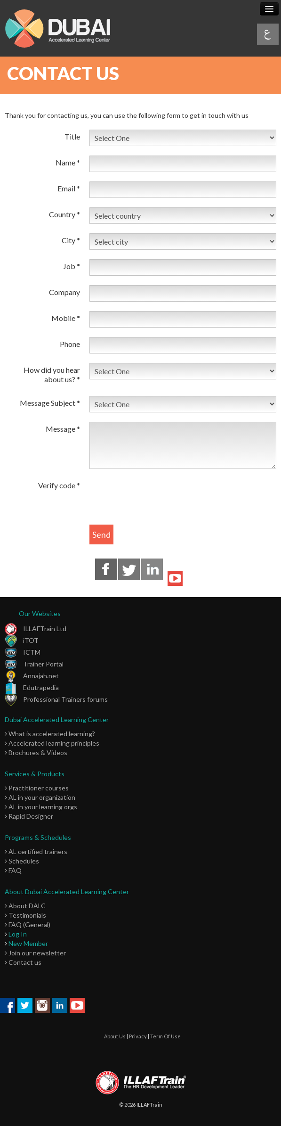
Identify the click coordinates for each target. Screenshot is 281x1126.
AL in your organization (40, 797)
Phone (70, 343)
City (71, 240)
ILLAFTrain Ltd (35, 629)
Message (63, 428)
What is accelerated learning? (50, 734)
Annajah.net (32, 676)
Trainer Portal (34, 664)
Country (64, 214)
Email (68, 188)
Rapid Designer (29, 816)
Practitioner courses (37, 788)
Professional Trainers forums (56, 699)
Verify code (59, 485)
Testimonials (25, 915)
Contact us (23, 962)
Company (64, 292)
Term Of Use (165, 1036)
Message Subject (50, 402)
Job (71, 266)
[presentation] (161, 496)
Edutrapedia (32, 687)
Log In (17, 934)
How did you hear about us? (52, 374)
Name (68, 162)
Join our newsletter (35, 953)
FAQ (13, 870)
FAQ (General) (27, 925)
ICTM (22, 652)
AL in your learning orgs (41, 807)
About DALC (25, 906)
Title (72, 136)
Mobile (65, 317)
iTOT (22, 640)
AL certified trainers (36, 851)
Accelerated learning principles (52, 743)
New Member (28, 943)
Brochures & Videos (36, 752)
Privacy (138, 1036)
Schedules (22, 861)
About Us (115, 1036)
